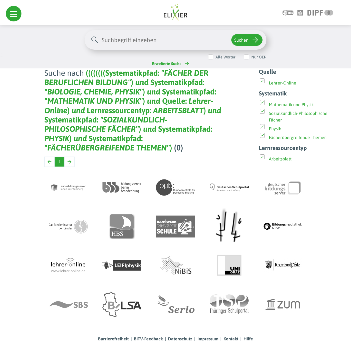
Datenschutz (180, 338)
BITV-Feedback (148, 338)
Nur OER (258, 57)
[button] (13, 13)
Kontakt (231, 338)
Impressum (207, 338)
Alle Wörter (225, 57)
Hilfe (248, 338)
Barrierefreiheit (113, 338)
